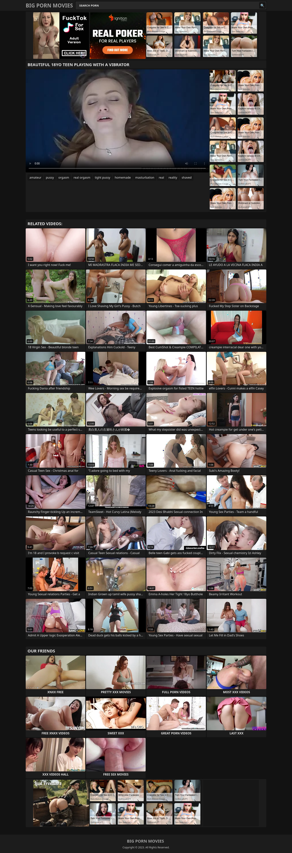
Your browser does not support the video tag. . (117, 120)
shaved (187, 177)
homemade (123, 177)
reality (173, 177)
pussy (50, 177)
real (161, 177)
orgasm (63, 177)
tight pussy (102, 177)
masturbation (144, 177)
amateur (35, 177)
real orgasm (82, 177)
